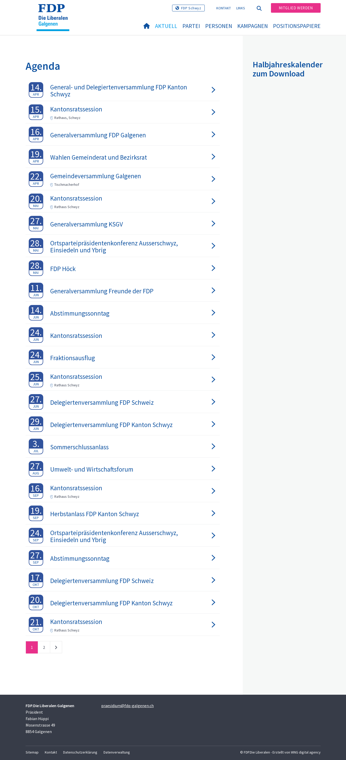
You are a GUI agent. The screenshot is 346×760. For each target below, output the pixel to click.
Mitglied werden (296, 7)
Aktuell (166, 26)
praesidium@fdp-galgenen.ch (127, 705)
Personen (218, 26)
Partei (191, 26)
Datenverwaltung (117, 752)
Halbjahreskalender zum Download (288, 69)
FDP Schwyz (191, 8)
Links (240, 8)
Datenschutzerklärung (80, 752)
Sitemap (32, 752)
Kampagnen (252, 26)
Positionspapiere (297, 26)
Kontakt (223, 8)
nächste (56, 648)
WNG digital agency (306, 752)
